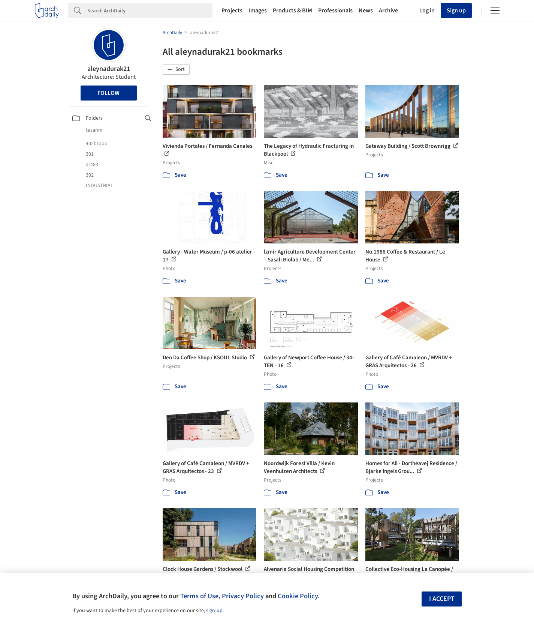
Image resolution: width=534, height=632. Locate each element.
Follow (108, 93)
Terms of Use (199, 596)
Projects (231, 11)
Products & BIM (292, 11)
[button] (176, 70)
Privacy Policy (243, 596)
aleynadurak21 (108, 69)
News (366, 11)
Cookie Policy (298, 596)
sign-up (214, 610)
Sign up (456, 10)
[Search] (149, 10)
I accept (442, 598)
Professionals (335, 11)
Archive (388, 11)
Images (257, 11)
